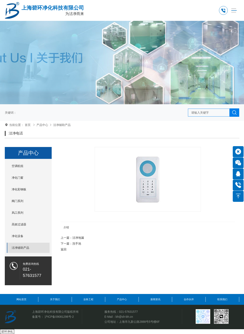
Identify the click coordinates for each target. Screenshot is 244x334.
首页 (28, 125)
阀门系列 (17, 201)
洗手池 (76, 243)
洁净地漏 (78, 237)
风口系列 (17, 212)
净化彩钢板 (19, 189)
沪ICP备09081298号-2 (59, 316)
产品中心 (42, 125)
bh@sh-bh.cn (124, 316)
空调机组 (17, 166)
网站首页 (21, 299)
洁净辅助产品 (62, 125)
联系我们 (222, 299)
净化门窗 (17, 177)
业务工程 (88, 299)
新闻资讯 (155, 299)
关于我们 (55, 299)
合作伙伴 (189, 299)
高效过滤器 (19, 224)
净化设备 (17, 236)
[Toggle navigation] (234, 10)
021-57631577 (128, 311)
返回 (63, 249)
